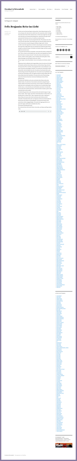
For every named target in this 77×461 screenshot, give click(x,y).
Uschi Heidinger (59, 280)
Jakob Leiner (58, 173)
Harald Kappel (58, 163)
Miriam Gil (58, 235)
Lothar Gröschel (59, 206)
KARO (57, 184)
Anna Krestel (58, 303)
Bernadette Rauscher (60, 307)
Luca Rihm (58, 207)
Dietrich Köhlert (59, 330)
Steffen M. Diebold (59, 274)
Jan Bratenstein (59, 174)
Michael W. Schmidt (59, 232)
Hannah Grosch (59, 159)
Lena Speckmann (59, 198)
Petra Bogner (58, 404)
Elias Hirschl (58, 129)
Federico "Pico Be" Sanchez (61, 144)
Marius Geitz (58, 222)
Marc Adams (58, 212)
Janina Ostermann (59, 351)
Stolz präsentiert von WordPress (20, 455)
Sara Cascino (58, 412)
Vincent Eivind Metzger (60, 284)
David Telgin (58, 122)
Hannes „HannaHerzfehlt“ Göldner (62, 347)
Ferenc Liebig (58, 345)
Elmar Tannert (58, 134)
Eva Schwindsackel (59, 138)
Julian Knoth (58, 181)
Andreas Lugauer (59, 78)
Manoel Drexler (59, 384)
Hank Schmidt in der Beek (60, 158)
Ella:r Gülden (58, 133)
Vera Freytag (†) (59, 282)
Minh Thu (58, 394)
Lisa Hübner (58, 378)
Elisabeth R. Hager (59, 130)
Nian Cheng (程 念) (59, 241)
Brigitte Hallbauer (59, 103)
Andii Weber (58, 76)
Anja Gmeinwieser (59, 87)
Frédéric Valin (58, 153)
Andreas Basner (59, 298)
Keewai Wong (58, 370)
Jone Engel (58, 178)
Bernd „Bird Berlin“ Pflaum (61, 98)
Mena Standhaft (59, 391)
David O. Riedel (59, 326)
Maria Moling (58, 221)
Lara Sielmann (58, 372)
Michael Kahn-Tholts (60, 393)
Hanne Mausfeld (59, 160)
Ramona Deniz (59, 253)
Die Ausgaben (42, 9)
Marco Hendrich (59, 385)
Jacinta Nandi (58, 172)
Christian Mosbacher (60, 317)
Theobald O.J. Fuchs (59, 278)
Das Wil (57, 121)
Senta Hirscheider (59, 415)
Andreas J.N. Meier (59, 77)
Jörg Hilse (58, 179)
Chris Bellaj (58, 314)
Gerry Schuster (59, 155)
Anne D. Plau (58, 90)
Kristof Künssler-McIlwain (61, 192)
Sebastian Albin (59, 413)
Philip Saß (58, 250)
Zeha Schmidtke (59, 285)
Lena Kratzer (58, 197)
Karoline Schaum (59, 361)
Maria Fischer (58, 220)
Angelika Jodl (58, 85)
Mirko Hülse (58, 236)
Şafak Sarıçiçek (58, 261)
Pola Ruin (58, 251)
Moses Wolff (58, 237)
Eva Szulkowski (59, 139)
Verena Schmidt (59, 283)
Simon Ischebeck (59, 269)
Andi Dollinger (59, 295)
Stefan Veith (58, 273)
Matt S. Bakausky (59, 226)
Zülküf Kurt (58, 287)
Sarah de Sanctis (59, 263)
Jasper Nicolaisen (59, 177)
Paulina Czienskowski (60, 244)
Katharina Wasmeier (59, 186)
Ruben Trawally (59, 259)
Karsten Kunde (59, 362)
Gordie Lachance (59, 346)
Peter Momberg (59, 246)
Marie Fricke (58, 388)
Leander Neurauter (59, 374)
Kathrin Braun (58, 366)
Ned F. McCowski (59, 240)
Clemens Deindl (59, 323)
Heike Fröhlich (59, 164)
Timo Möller (58, 421)
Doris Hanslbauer (59, 332)
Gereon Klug (58, 154)
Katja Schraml (58, 188)
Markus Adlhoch (59, 389)
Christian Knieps (59, 111)
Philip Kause (58, 405)
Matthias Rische (59, 227)
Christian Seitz (59, 321)
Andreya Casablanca (59, 81)
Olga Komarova (59, 402)
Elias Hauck (58, 127)
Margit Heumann (59, 217)
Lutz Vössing (58, 210)
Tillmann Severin (59, 419)
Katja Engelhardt (59, 187)
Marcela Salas (58, 213)
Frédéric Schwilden (59, 152)
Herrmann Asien (59, 165)
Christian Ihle (58, 110)
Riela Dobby (58, 255)
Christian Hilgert (59, 316)
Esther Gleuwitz (59, 136)
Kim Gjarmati (58, 371)
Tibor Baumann (59, 279)
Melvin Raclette (59, 229)
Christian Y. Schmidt (60, 112)
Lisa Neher (58, 205)
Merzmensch (58, 230)
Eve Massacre (58, 140)
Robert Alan (58, 256)
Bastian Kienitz (59, 95)
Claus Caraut (58, 116)
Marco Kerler (58, 215)
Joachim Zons (58, 352)
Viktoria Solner (59, 428)
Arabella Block (58, 93)
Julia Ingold (58, 357)
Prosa (9, 31)
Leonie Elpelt (58, 201)
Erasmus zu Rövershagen (60, 135)
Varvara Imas (58, 426)
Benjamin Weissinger (60, 96)
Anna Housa (58, 88)
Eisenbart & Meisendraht (14, 9)
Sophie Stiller (58, 272)
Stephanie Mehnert (59, 275)
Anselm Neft (58, 91)
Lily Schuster (58, 202)
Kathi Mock (58, 365)
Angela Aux (58, 83)
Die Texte (49, 9)
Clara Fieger (58, 115)
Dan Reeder (58, 117)
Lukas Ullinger (58, 208)
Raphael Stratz (58, 254)
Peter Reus (58, 248)
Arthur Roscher (59, 304)
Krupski (57, 193)
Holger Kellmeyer (59, 167)
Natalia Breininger (59, 239)
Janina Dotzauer (59, 176)
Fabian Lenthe (58, 141)
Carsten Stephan (59, 106)
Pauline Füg (58, 245)
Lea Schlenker (58, 196)
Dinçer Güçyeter (59, 126)
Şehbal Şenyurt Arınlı (60, 265)
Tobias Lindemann (59, 422)
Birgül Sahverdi (59, 311)
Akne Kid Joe (58, 74)
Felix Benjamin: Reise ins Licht (22, 26)
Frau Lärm (58, 150)
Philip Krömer (58, 249)
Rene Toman (58, 409)
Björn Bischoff (58, 101)
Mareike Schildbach (59, 216)
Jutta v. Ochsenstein (59, 183)
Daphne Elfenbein (59, 120)
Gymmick (58, 157)
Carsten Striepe (59, 107)
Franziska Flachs (59, 149)
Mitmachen (57, 9)
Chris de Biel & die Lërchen (61, 109)
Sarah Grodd (58, 264)
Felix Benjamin (59, 145)
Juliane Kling (58, 182)
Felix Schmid (58, 146)
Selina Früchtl (58, 414)
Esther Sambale (59, 336)
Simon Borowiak (59, 268)
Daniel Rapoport (59, 119)
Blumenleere (58, 102)
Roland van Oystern (59, 258)
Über (71, 9)
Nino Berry (58, 242)
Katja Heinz (58, 367)
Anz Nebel (58, 92)
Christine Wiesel (59, 114)
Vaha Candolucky (59, 424)
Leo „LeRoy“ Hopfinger (60, 375)
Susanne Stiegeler (59, 277)
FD (56, 143)
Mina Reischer (58, 234)
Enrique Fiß (58, 335)
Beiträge (6, 31)
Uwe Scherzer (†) (59, 423)
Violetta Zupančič (59, 431)
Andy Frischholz (59, 82)
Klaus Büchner (58, 191)
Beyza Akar (58, 309)
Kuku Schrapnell (59, 194)
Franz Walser (58, 148)
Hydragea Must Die (59, 168)
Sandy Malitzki (59, 410)
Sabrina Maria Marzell (60, 260)
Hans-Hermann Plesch (60, 162)
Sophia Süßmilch (59, 270)
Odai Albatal (58, 400)
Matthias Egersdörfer (60, 390)
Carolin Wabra (58, 105)
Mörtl (57, 397)
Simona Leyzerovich (59, 417)
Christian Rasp (59, 319)
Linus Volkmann (59, 203)
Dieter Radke (58, 328)
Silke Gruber (58, 267)
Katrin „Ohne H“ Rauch (60, 189)
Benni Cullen (58, 97)
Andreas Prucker (59, 79)
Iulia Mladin (58, 170)
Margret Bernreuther (60, 218)
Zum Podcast (65, 9)
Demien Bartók (59, 124)
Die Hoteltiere (58, 125)
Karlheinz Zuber (59, 360)
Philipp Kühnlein (59, 408)
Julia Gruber (58, 355)
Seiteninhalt (33, 9)
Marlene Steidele (59, 224)
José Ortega (58, 354)
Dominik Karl (58, 331)
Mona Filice (58, 395)
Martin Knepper (59, 225)
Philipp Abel (58, 407)
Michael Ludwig (59, 231)
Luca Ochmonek (59, 380)
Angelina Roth (58, 86)
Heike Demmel (59, 348)
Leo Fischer (58, 200)
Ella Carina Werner (59, 131)
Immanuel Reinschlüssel (60, 169)
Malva (57, 211)
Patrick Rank (58, 403)
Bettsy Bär (58, 100)
